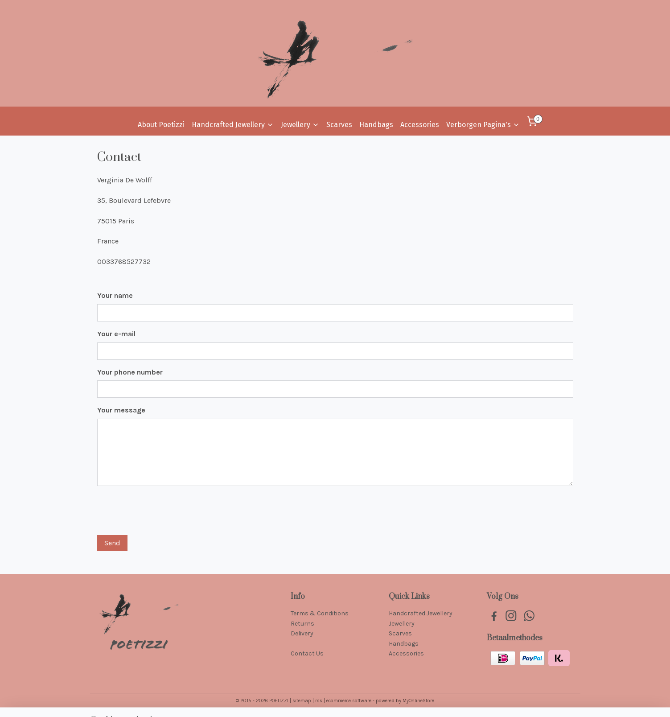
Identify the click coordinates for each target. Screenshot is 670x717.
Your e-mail (116, 334)
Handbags (376, 124)
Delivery (302, 633)
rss (318, 701)
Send (112, 543)
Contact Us (307, 653)
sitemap (301, 701)
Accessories (419, 124)
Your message (121, 410)
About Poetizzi (161, 124)
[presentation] (165, 510)
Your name (115, 295)
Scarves (339, 124)
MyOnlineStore (418, 701)
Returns (302, 623)
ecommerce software (348, 701)
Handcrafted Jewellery (233, 124)
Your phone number (130, 372)
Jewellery (300, 124)
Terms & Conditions (320, 613)
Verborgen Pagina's (483, 124)
